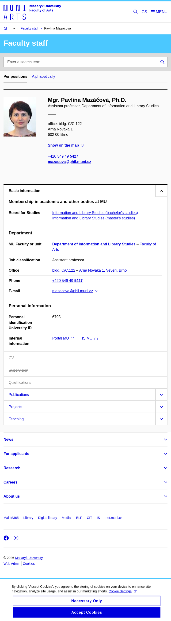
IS (98, 518)
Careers (11, 482)
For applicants (16, 454)
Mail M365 (11, 518)
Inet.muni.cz (113, 518)
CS (144, 12)
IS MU (89, 338)
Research (12, 468)
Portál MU (63, 338)
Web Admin (12, 564)
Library (28, 518)
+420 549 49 (63, 156)
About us (12, 496)
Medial (66, 518)
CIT (89, 518)
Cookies (29, 564)
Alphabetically (43, 76)
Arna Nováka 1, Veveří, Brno (103, 270)
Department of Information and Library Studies (94, 244)
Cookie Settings (123, 595)
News (8, 439)
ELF (79, 518)
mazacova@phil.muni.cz (69, 162)
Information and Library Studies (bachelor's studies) (95, 213)
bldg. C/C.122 (63, 270)
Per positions (15, 76)
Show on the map (66, 145)
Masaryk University (29, 558)
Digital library (47, 518)
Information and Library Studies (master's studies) (93, 218)
